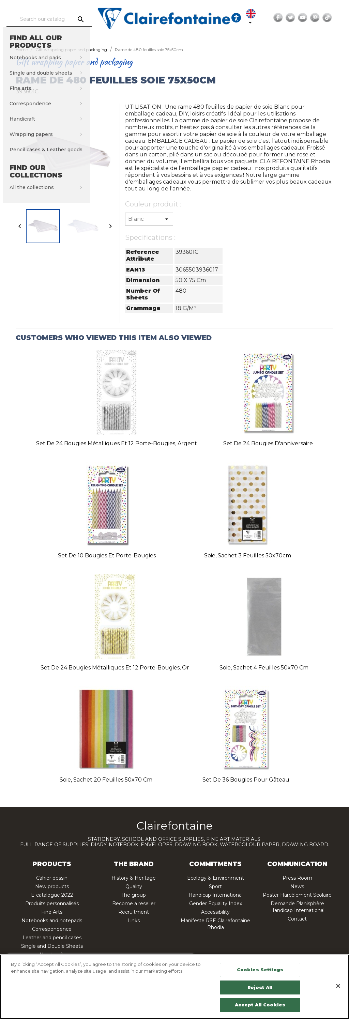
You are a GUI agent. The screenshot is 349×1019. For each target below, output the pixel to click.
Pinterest (335, 17)
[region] (174, 986)
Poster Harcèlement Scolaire (297, 895)
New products (52, 886)
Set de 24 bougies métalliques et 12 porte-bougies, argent (116, 443)
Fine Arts (51, 912)
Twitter (311, 17)
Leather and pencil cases (51, 938)
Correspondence (52, 929)
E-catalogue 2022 (52, 895)
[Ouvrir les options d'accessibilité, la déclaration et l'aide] (251, 17)
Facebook (298, 17)
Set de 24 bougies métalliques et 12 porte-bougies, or (115, 667)
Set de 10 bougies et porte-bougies (107, 555)
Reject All (260, 987)
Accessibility (215, 912)
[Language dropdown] (270, 18)
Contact (297, 919)
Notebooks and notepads (51, 920)
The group (133, 895)
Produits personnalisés (52, 903)
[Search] (63, 19)
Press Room (297, 878)
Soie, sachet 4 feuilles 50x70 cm (263, 667)
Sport (215, 886)
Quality (133, 886)
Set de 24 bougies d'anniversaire (268, 443)
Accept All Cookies (260, 1004)
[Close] (338, 985)
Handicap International (215, 895)
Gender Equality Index (215, 903)
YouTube (323, 17)
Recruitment (133, 912)
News (297, 886)
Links (133, 920)
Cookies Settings (260, 969)
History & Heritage (133, 878)
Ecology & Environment (215, 878)
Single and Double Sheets (52, 946)
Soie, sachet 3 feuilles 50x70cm (247, 555)
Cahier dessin (51, 878)
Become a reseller (133, 903)
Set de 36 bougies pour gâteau (245, 779)
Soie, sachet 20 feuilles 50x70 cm (106, 779)
